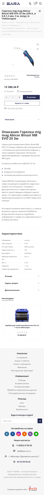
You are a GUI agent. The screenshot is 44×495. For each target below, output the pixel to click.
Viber (30, 434)
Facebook (12, 434)
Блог (22, 403)
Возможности (22, 409)
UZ (21, 462)
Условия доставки (22, 387)
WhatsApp (36, 434)
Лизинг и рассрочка (22, 364)
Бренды (22, 406)
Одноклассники (24, 434)
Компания (22, 353)
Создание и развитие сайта (19, 489)
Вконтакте (6, 434)
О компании (22, 357)
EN (26, 462)
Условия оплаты (22, 383)
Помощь (22, 380)
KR (24, 462)
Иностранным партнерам (22, 370)
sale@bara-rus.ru (24, 451)
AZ (29, 462)
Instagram (18, 434)
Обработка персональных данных (22, 390)
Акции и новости (22, 361)
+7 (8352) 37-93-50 (24, 445)
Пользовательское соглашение (22, 393)
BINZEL (37, 77)
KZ (18, 462)
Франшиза (22, 367)
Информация (22, 376)
